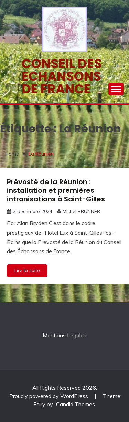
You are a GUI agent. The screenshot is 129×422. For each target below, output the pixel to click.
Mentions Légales (64, 335)
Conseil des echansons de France (62, 76)
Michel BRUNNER (81, 211)
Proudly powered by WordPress (49, 395)
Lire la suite (27, 270)
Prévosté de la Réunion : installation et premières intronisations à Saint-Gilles (56, 190)
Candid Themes (75, 404)
